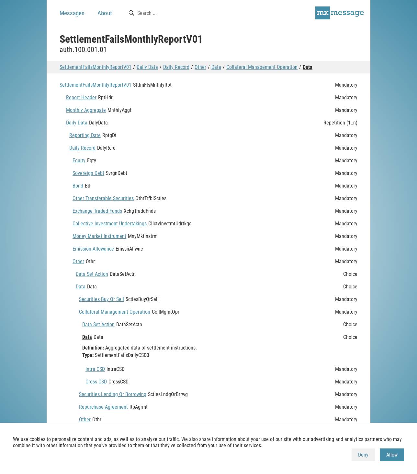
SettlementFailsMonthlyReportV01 (95, 67)
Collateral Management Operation (262, 67)
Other (200, 67)
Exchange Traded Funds (97, 211)
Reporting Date (85, 135)
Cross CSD (96, 382)
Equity (79, 160)
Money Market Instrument (99, 236)
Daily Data (147, 67)
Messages (72, 13)
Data (216, 67)
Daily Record (176, 67)
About (104, 13)
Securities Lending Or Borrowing (112, 394)
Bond (78, 186)
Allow (392, 455)
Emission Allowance (93, 249)
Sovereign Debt (88, 173)
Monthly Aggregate (86, 110)
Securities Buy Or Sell (101, 299)
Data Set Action (92, 274)
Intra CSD (95, 369)
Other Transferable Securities (103, 198)
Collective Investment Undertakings (110, 224)
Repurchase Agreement (103, 407)
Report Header (81, 97)
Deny (363, 455)
